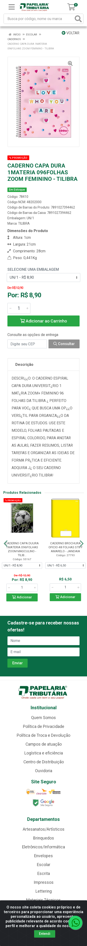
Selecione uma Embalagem (33, 269)
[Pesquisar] (78, 19)
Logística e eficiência (43, 753)
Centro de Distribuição (43, 762)
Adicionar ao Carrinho (43, 321)
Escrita (43, 873)
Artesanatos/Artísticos (43, 829)
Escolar (43, 864)
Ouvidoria (43, 770)
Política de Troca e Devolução (43, 735)
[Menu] (11, 7)
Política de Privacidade (43, 726)
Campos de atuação (44, 744)
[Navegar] (5, 543)
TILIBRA (24, 223)
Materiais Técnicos (43, 900)
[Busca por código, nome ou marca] (39, 19)
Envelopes (43, 855)
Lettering (43, 891)
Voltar (70, 33)
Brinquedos (43, 838)
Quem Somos (43, 717)
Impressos (44, 882)
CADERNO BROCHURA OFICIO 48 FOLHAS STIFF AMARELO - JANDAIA (65, 547)
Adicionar (22, 597)
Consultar (64, 344)
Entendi (44, 934)
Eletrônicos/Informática (43, 847)
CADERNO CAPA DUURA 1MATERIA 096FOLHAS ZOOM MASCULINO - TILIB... (22, 549)
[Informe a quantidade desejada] (18, 308)
